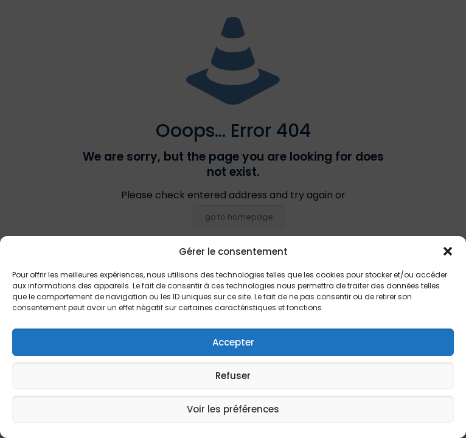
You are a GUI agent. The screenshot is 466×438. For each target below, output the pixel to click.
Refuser (233, 375)
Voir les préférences (233, 409)
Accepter (233, 342)
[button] (448, 251)
